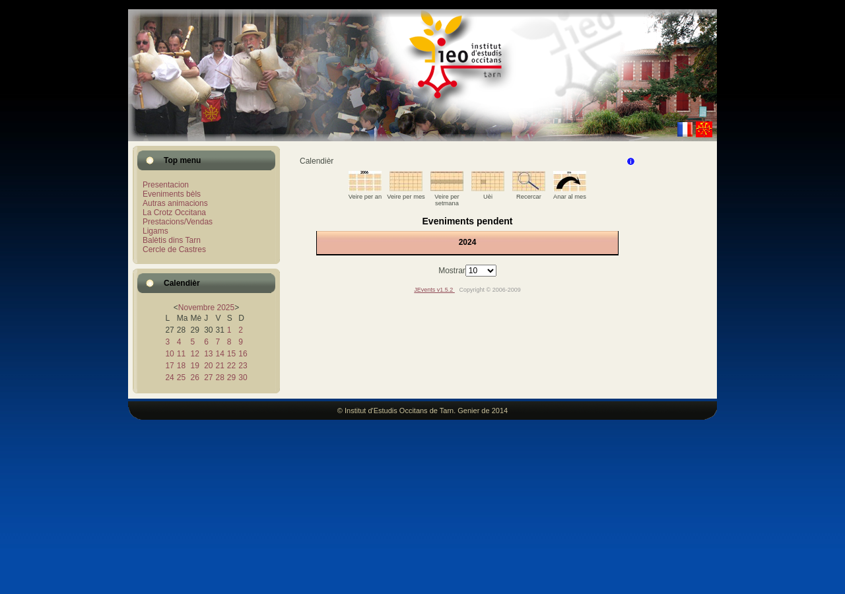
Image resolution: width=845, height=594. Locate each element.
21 (219, 365)
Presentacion (166, 184)
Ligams (155, 231)
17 (169, 365)
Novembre (196, 307)
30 (242, 377)
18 (181, 365)
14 (219, 353)
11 (181, 353)
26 (194, 377)
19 (194, 365)
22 (231, 365)
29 (231, 377)
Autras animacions (175, 203)
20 (208, 365)
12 (194, 353)
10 (169, 353)
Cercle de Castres (174, 249)
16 (242, 353)
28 (219, 377)
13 (208, 353)
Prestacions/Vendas (178, 221)
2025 (226, 307)
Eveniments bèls (172, 194)
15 (231, 353)
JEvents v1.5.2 (434, 289)
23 (242, 365)
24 (169, 377)
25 (181, 377)
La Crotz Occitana (174, 212)
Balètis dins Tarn (172, 240)
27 (208, 377)
